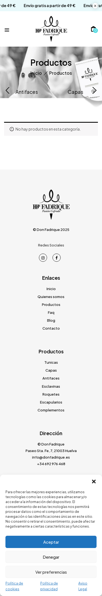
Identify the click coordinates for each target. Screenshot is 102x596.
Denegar (51, 556)
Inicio (36, 73)
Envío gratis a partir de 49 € (45, 6)
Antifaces (27, 92)
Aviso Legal (82, 586)
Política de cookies (14, 586)
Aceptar (51, 541)
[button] (94, 481)
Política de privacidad (49, 586)
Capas (75, 92)
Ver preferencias (51, 571)
